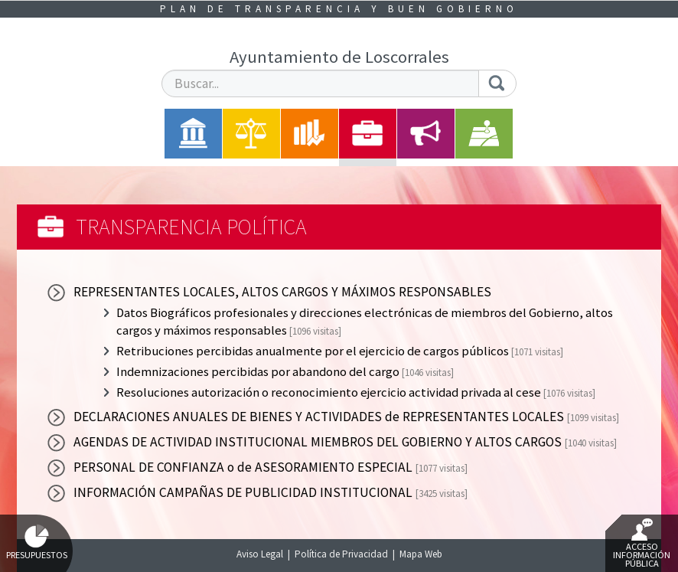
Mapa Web (420, 554)
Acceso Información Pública (641, 543)
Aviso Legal (259, 554)
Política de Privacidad (341, 554)
